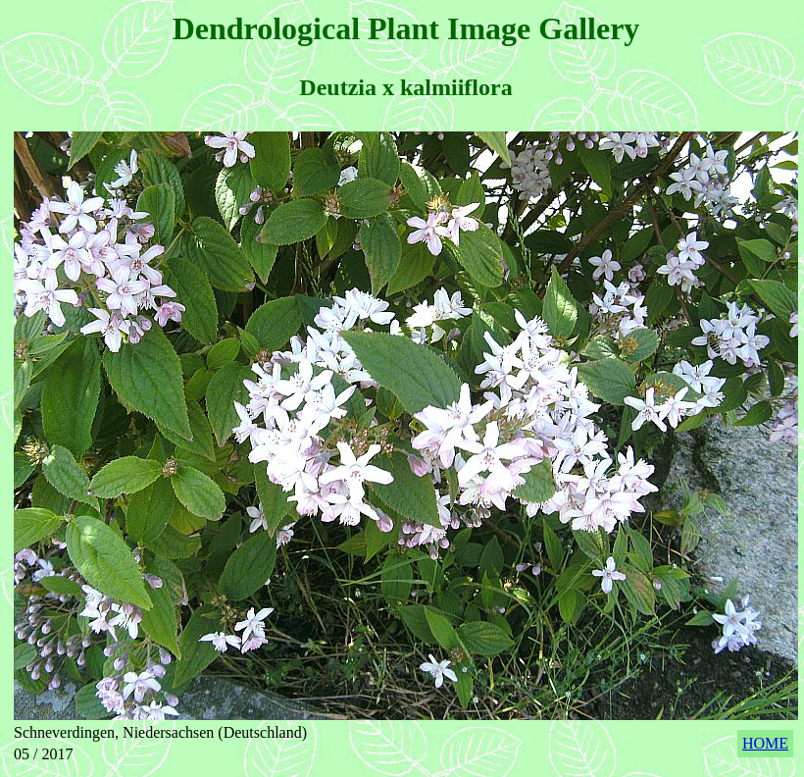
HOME (765, 743)
